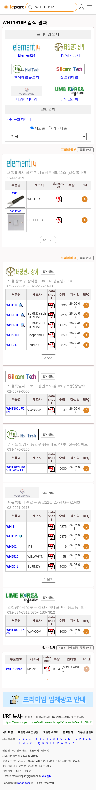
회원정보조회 (50, 732)
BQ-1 (12, 345)
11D (11, 305)
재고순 (37, 128)
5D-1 (12, 566)
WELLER (33, 199)
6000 (63, 468)
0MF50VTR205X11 (15, 468)
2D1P (12, 315)
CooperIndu (35, 335)
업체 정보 (48, 271)
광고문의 (68, 732)
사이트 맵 (7, 732)
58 (65, 556)
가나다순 (58, 128)
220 (16, 220)
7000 (63, 566)
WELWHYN (35, 556)
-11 (11, 527)
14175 (63, 325)
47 (65, 410)
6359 (63, 335)
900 (64, 305)
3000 (63, 631)
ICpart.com (23, 783)
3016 (63, 315)
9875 (63, 345)
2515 (12, 556)
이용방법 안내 (86, 732)
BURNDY (33, 566)
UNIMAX (33, 345)
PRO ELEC (35, 220)
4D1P (12, 325)
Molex (31, 669)
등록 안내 (85, 149)
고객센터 (46, 776)
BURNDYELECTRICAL (36, 315)
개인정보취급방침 (28, 732)
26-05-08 (74, 305)
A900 (12, 335)
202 (11, 546)
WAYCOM (34, 410)
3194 (56, 669)
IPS (29, 546)
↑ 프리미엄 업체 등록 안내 (75, 647)
